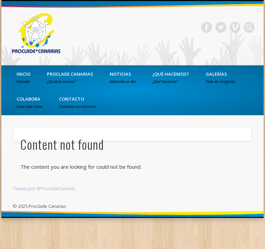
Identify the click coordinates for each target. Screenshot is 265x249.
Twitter (220, 27)
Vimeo (235, 27)
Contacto (77, 102)
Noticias (123, 77)
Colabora (29, 102)
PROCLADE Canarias (70, 77)
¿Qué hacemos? (170, 77)
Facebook (206, 27)
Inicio (23, 77)
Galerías (220, 77)
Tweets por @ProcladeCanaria (44, 188)
